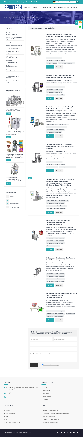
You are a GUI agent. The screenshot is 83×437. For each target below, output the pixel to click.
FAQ (7, 419)
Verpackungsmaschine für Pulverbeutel (55, 273)
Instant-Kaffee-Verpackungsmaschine (55, 316)
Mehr (8, 114)
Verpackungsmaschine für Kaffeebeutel (55, 238)
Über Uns (74, 7)
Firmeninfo (8, 410)
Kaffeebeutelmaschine (52, 63)
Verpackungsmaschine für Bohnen (54, 92)
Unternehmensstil (10, 413)
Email (50, 67)
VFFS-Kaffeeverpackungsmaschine (66, 63)
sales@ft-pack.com (11, 2)
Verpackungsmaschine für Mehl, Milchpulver (56, 206)
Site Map (45, 400)
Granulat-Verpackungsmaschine (14, 45)
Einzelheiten (59, 67)
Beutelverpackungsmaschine (53, 246)
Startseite (27, 7)
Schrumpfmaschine (70, 313)
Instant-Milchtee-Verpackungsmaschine (55, 313)
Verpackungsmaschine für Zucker (54, 132)
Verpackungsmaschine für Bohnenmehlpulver (57, 127)
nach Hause (7, 18)
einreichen (34, 365)
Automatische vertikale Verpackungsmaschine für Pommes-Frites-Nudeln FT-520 (13, 179)
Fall (55, 7)
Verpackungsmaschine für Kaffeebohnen (56, 60)
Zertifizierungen (47, 396)
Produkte (37, 7)
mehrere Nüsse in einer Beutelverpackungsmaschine (13, 110)
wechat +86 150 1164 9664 (16, 200)
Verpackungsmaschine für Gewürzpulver (56, 279)
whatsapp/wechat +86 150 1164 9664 (28, 2)
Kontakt (8, 383)
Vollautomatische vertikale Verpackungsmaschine (57, 124)
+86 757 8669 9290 (14, 207)
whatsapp (11, 196)
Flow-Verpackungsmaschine (13, 70)
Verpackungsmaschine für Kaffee (54, 58)
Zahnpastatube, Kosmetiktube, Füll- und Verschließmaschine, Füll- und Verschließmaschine (15, 133)
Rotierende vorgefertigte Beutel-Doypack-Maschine (56, 413)
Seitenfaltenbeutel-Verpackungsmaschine (56, 208)
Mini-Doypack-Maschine (12, 42)
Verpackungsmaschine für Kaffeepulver (55, 129)
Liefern (45, 387)
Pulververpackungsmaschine (13, 48)
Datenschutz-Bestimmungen (13, 422)
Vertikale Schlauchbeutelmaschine (51, 410)
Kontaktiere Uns (63, 7)
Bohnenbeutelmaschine (52, 167)
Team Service (46, 390)
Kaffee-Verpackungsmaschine (13, 73)
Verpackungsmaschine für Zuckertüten (55, 241)
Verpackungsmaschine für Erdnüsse (55, 89)
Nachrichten (47, 7)
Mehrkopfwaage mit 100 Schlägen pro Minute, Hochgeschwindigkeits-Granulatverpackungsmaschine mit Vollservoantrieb (14, 156)
